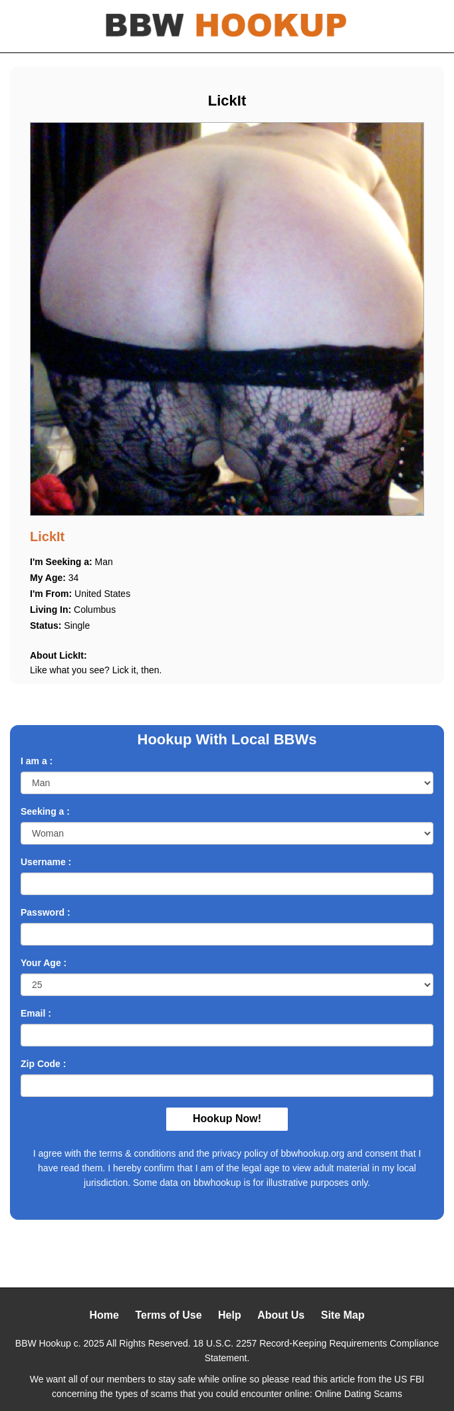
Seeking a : (45, 811)
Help (229, 1315)
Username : (46, 862)
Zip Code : (43, 1063)
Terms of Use (168, 1315)
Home (103, 1315)
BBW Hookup (43, 1343)
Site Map (343, 1315)
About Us (280, 1315)
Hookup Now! (227, 1118)
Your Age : (43, 962)
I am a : (37, 761)
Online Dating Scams (358, 1393)
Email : (36, 1013)
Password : (45, 912)
